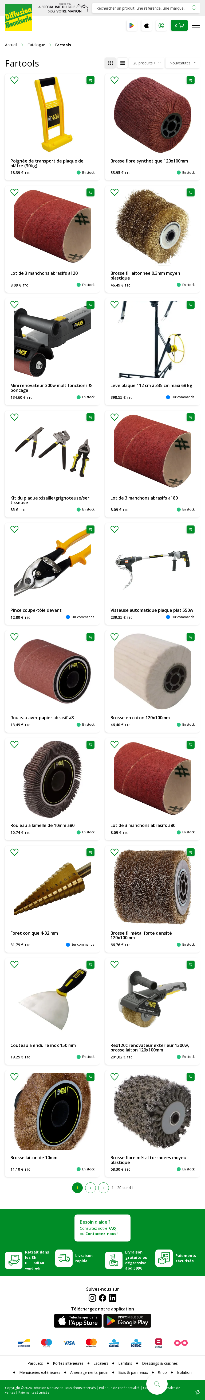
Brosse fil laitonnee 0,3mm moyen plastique (145, 275)
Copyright (12, 1388)
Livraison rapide (84, 1258)
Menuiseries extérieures (39, 1372)
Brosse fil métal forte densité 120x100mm (141, 935)
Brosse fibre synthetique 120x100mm (149, 161)
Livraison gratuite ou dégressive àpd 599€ (136, 1260)
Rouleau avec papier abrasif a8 (42, 718)
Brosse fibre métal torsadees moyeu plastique (148, 1160)
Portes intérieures (68, 1363)
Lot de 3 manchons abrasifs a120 (44, 273)
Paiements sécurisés (185, 1258)
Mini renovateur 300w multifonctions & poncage (51, 387)
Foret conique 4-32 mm (34, 933)
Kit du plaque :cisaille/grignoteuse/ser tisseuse (49, 500)
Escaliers (100, 1363)
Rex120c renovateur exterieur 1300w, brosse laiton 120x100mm (150, 1047)
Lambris (125, 1363)
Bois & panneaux (133, 1372)
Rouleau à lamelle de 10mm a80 (42, 825)
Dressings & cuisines (160, 1363)
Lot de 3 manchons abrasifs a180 (144, 498)
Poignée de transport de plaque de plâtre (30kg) (47, 163)
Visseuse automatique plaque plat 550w (152, 610)
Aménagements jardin (89, 1372)
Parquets (35, 1363)
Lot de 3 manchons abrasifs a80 (143, 825)
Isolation (184, 1372)
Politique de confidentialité (119, 1388)
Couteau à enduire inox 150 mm (43, 1045)
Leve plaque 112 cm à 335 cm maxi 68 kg (151, 385)
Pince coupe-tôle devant (36, 610)
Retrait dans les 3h (37, 1260)
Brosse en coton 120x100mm (140, 718)
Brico (162, 1372)
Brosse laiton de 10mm (33, 1158)
